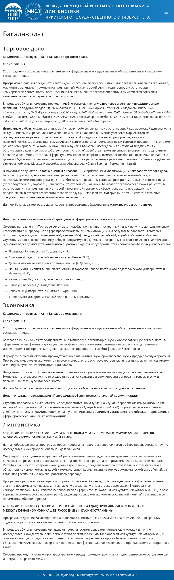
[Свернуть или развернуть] (166, 12)
